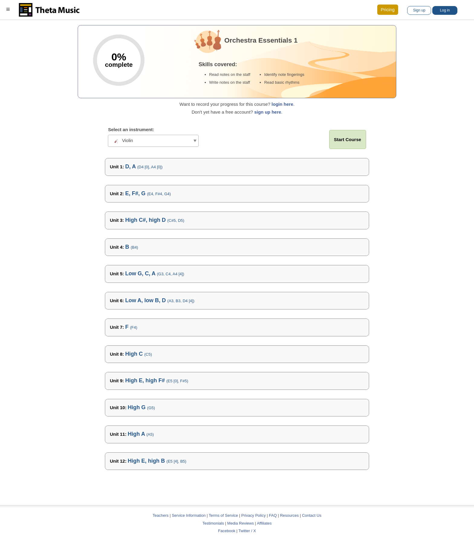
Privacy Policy (253, 515)
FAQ (273, 515)
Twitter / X (247, 531)
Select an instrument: (131, 129)
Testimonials (213, 523)
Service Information (189, 515)
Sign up (419, 10)
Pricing (388, 9)
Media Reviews (240, 523)
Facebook (226, 531)
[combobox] (153, 141)
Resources (289, 515)
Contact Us (311, 515)
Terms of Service (223, 515)
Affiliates (264, 523)
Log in (445, 10)
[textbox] (153, 140)
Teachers (161, 515)
